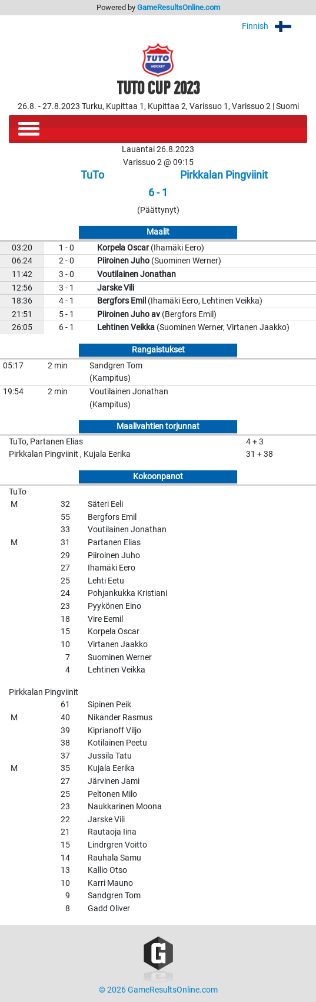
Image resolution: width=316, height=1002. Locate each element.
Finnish (274, 26)
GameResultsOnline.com (178, 7)
